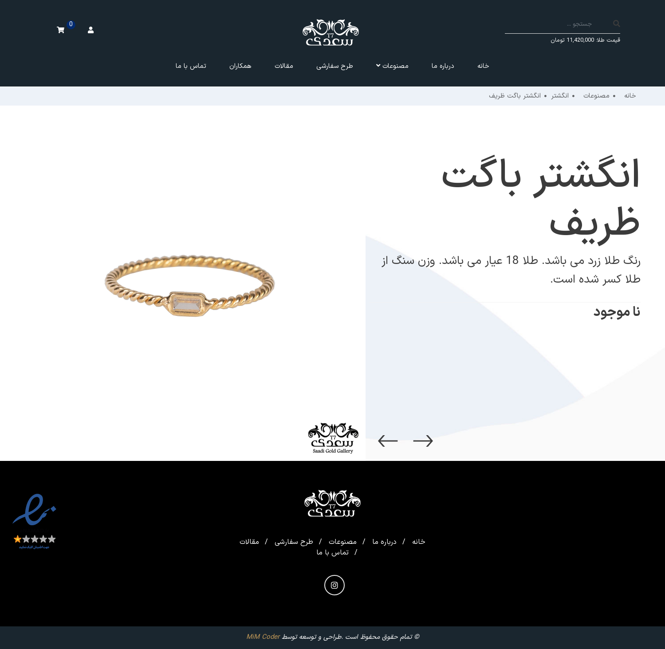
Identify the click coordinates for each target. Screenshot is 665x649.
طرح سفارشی (334, 66)
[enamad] (34, 522)
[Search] (559, 25)
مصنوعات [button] (392, 66)
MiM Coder (262, 637)
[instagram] (334, 585)
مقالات (284, 66)
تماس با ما (191, 66)
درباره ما (443, 66)
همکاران (240, 66)
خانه (483, 66)
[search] (616, 25)
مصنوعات (343, 542)
